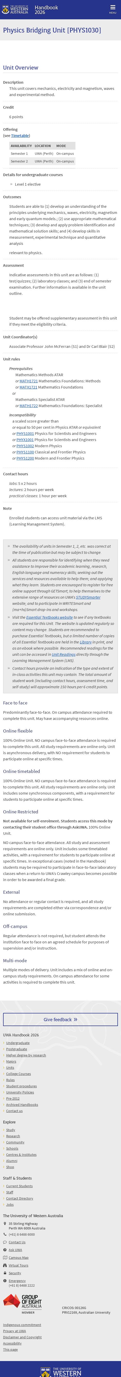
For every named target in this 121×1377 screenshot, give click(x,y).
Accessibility (12, 1343)
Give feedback (58, 1019)
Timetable (20, 135)
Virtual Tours (18, 1265)
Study (10, 1130)
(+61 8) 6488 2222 (22, 1285)
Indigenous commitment (22, 1324)
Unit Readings (63, 654)
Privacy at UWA (14, 1331)
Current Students (19, 1186)
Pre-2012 (13, 1098)
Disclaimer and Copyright (22, 1337)
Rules (10, 1080)
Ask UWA (15, 1249)
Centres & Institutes (21, 1154)
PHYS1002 (25, 445)
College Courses (18, 1073)
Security (15, 1273)
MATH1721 (29, 380)
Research (13, 1136)
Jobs (10, 1204)
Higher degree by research (26, 1055)
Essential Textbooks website (49, 617)
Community (15, 1142)
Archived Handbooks (22, 1104)
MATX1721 (28, 387)
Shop (10, 1167)
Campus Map (19, 1257)
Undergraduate (18, 1042)
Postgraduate (16, 1049)
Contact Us (17, 1242)
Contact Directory (19, 1198)
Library (86, 641)
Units (10, 1067)
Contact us (14, 1110)
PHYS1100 (25, 451)
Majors (11, 1061)
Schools (12, 1148)
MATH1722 (29, 405)
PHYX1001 (25, 439)
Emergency (17, 1280)
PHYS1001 (25, 433)
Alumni (11, 1160)
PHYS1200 (25, 458)
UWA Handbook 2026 (21, 1034)
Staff (9, 1192)
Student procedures (21, 1086)
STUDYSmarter (88, 597)
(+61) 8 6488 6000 (22, 1234)
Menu (113, 8)
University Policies (20, 1092)
